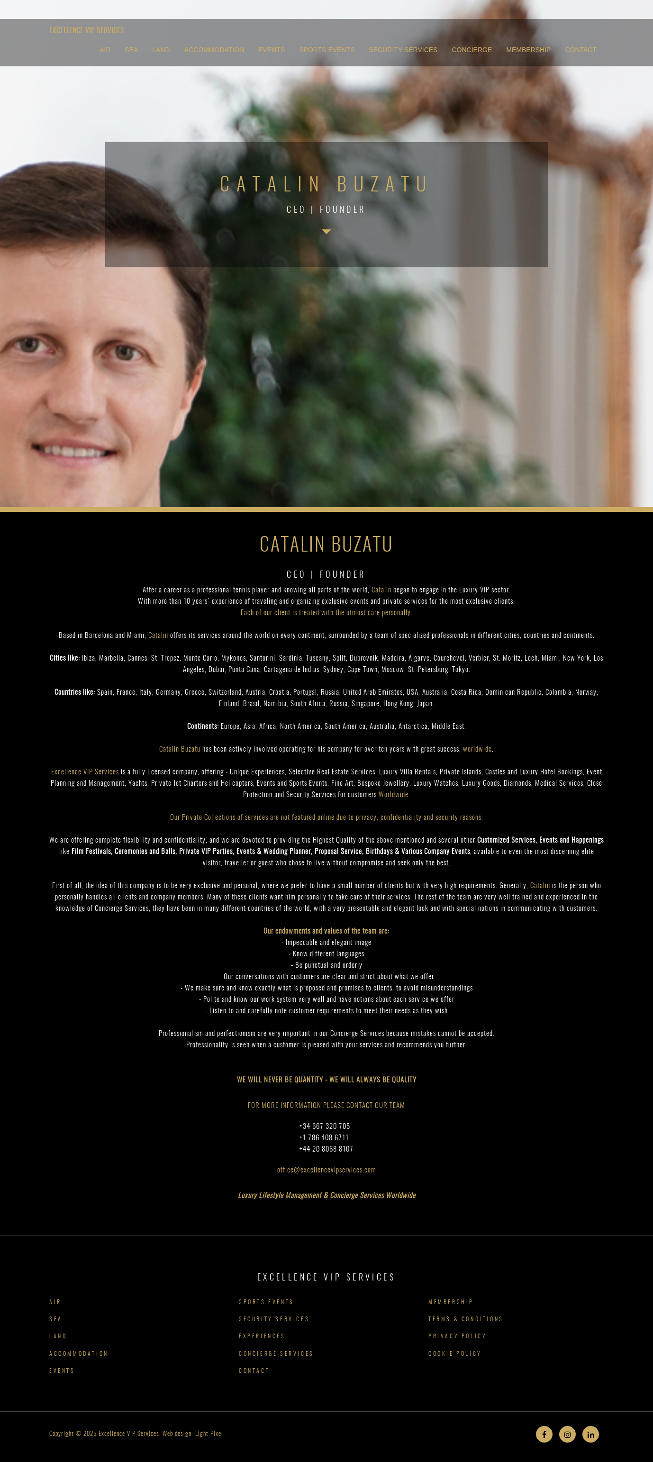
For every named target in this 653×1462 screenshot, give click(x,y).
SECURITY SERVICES (403, 50)
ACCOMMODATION (214, 50)
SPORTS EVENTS (326, 50)
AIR (105, 50)
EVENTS (271, 50)
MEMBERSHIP (528, 50)
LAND (161, 50)
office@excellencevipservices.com (326, 1170)
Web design (177, 1434)
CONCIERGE (472, 50)
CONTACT (581, 50)
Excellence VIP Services (86, 31)
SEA (131, 50)
